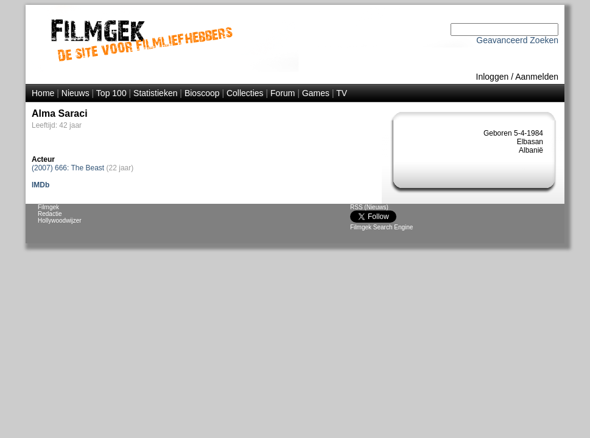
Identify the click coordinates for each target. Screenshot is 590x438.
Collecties (245, 93)
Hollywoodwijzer (60, 220)
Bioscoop (202, 93)
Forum (282, 93)
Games (315, 93)
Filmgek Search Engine (381, 227)
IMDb (40, 185)
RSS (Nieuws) (369, 207)
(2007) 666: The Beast (68, 168)
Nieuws (75, 93)
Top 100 (111, 93)
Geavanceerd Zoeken (517, 40)
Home (43, 93)
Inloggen (492, 77)
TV (341, 93)
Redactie (49, 213)
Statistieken (155, 93)
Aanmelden (536, 77)
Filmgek (48, 207)
